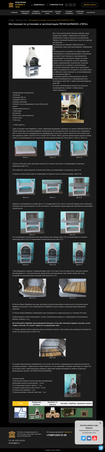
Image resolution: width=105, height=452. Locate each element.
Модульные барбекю (25, 13)
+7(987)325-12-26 (54, 5)
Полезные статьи (79, 13)
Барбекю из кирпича (36, 13)
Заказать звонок (90, 4)
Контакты (90, 13)
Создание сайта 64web (52, 450)
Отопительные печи (47, 13)
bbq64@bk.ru (38, 5)
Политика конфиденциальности (27, 432)
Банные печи (58, 13)
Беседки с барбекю (68, 13)
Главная (14, 13)
